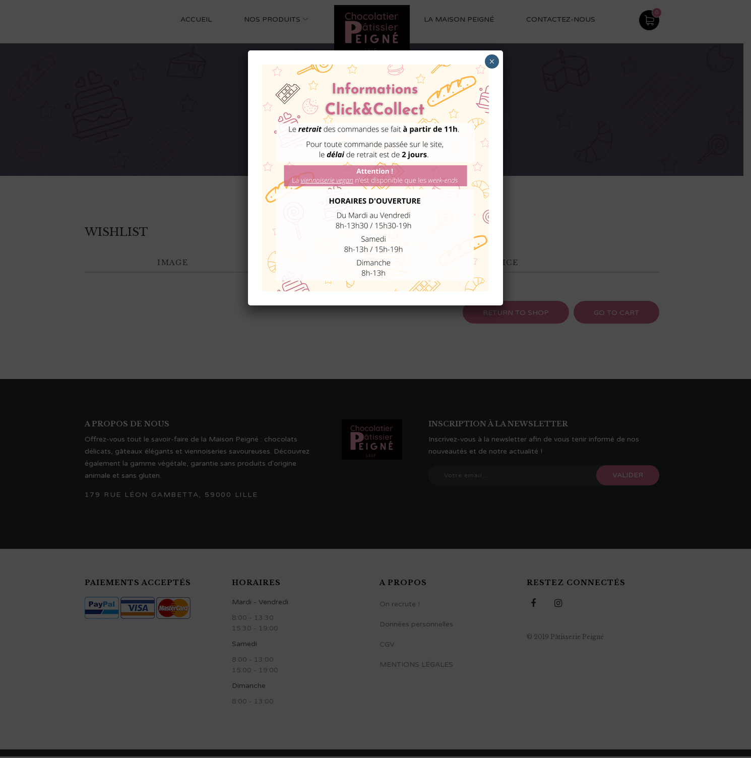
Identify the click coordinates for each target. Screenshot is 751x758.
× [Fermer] (491, 61)
